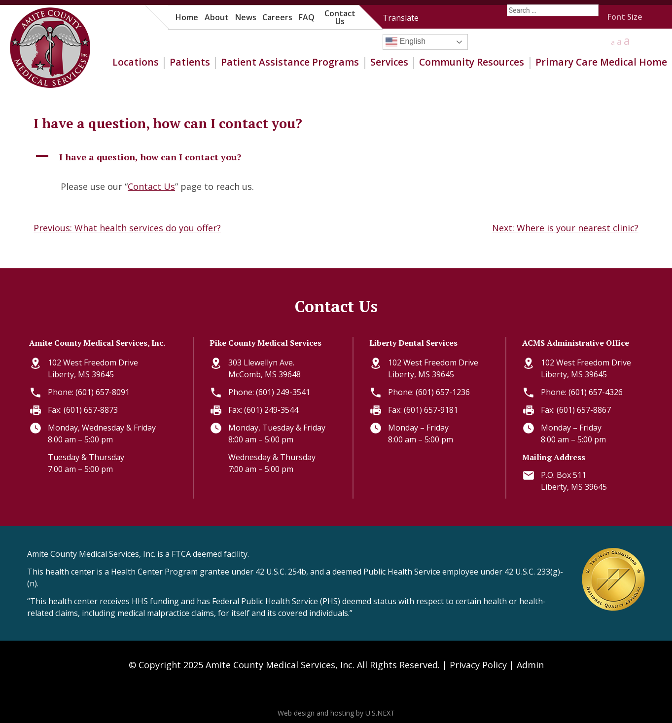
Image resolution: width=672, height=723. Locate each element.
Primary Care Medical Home (601, 62)
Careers (277, 17)
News (245, 17)
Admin (530, 665)
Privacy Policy (478, 665)
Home (187, 17)
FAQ (307, 17)
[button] (336, 157)
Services (389, 62)
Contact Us (339, 17)
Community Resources (471, 62)
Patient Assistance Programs (290, 62)
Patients (190, 62)
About (217, 17)
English (405, 42)
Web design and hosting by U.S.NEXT (336, 713)
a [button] (613, 42)
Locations (135, 62)
